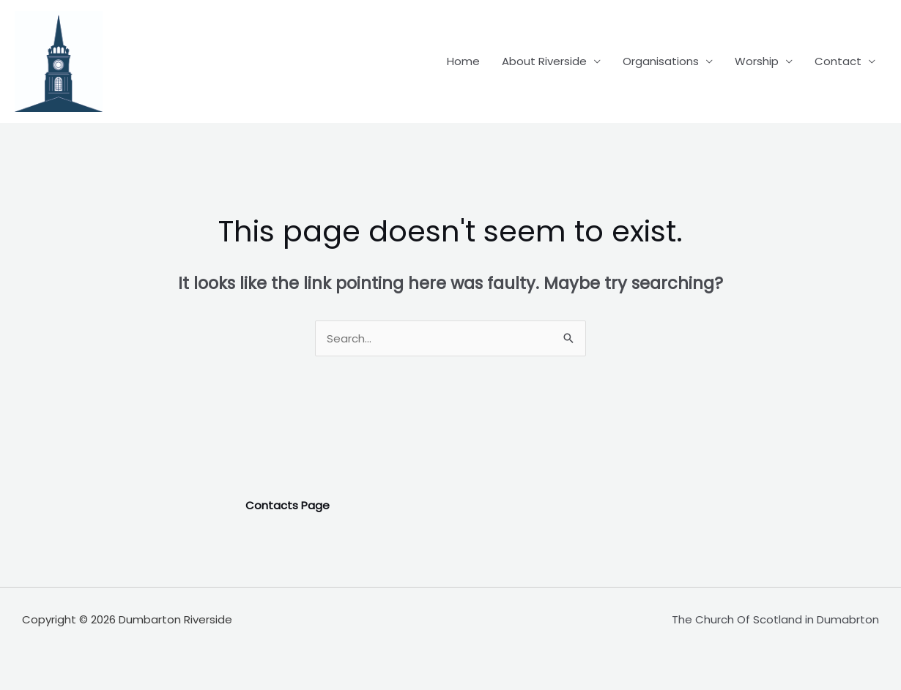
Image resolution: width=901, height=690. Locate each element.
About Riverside (544, 61)
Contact (838, 61)
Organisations (661, 61)
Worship (757, 61)
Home (463, 61)
